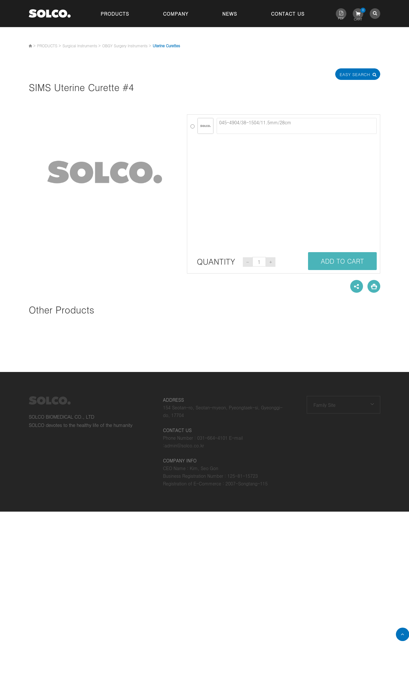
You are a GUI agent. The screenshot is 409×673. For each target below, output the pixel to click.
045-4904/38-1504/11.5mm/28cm (297, 126)
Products (115, 13)
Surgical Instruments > (81, 45)
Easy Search (358, 74)
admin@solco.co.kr (184, 445)
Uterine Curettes (166, 45)
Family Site (324, 405)
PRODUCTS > (49, 45)
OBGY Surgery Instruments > (126, 45)
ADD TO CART (342, 261)
